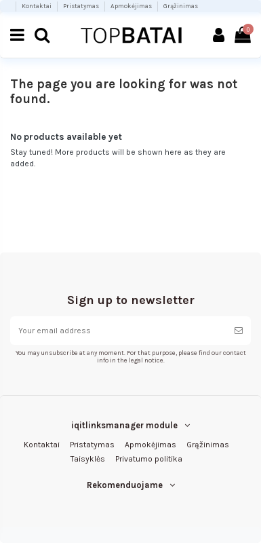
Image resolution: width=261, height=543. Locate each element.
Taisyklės (88, 459)
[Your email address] (118, 330)
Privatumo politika (148, 459)
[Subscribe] (238, 330)
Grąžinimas (180, 6)
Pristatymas (81, 6)
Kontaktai (37, 6)
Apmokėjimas (132, 6)
